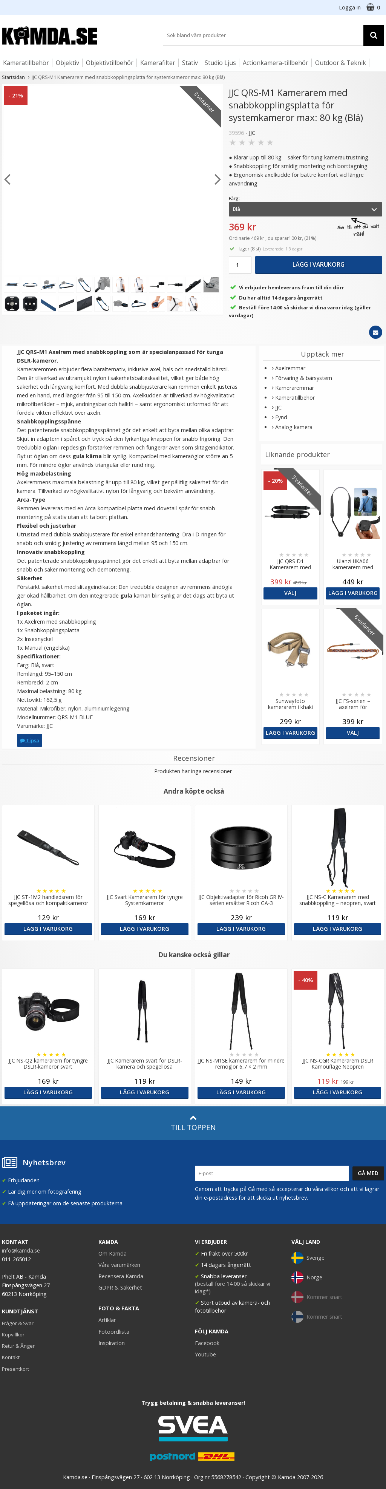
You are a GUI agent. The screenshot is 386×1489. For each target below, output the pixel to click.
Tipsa (29, 740)
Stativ (190, 63)
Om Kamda (112, 1253)
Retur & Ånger (18, 1345)
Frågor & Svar (18, 1323)
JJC (252, 132)
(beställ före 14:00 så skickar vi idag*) (232, 1287)
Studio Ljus (220, 63)
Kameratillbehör (26, 63)
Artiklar (107, 1320)
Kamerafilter (157, 63)
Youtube (205, 1354)
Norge (306, 1277)
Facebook (207, 1343)
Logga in (350, 7)
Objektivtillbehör (109, 63)
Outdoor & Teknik (340, 63)
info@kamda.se (21, 1250)
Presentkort (15, 1368)
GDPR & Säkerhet (120, 1287)
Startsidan (13, 77)
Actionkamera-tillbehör (275, 63)
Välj (290, 592)
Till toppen (193, 1123)
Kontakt (11, 1357)
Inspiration (111, 1343)
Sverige (308, 1258)
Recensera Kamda (120, 1276)
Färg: (234, 198)
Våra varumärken (119, 1264)
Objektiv (67, 63)
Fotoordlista (113, 1331)
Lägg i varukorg (319, 264)
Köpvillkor (13, 1334)
